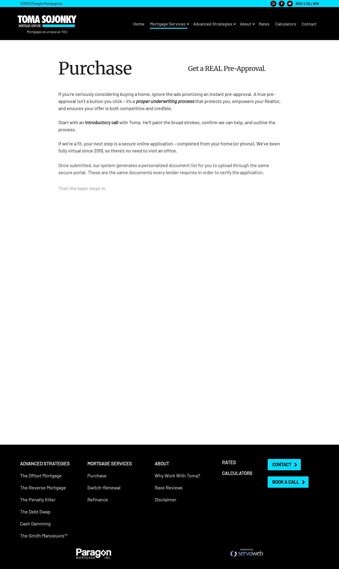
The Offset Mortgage (41, 475)
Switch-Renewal (104, 487)
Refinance (97, 499)
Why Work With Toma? (177, 475)
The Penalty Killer (38, 499)
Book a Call (285, 482)
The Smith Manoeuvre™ (44, 535)
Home (138, 23)
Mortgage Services (168, 23)
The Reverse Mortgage (43, 487)
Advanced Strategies (212, 23)
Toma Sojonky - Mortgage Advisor (47, 21)
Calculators (285, 23)
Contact (309, 23)
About (245, 23)
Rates (264, 23)
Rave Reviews (169, 487)
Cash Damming (35, 523)
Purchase (97, 475)
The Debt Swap (35, 511)
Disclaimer (165, 499)
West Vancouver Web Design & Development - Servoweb (246, 553)
